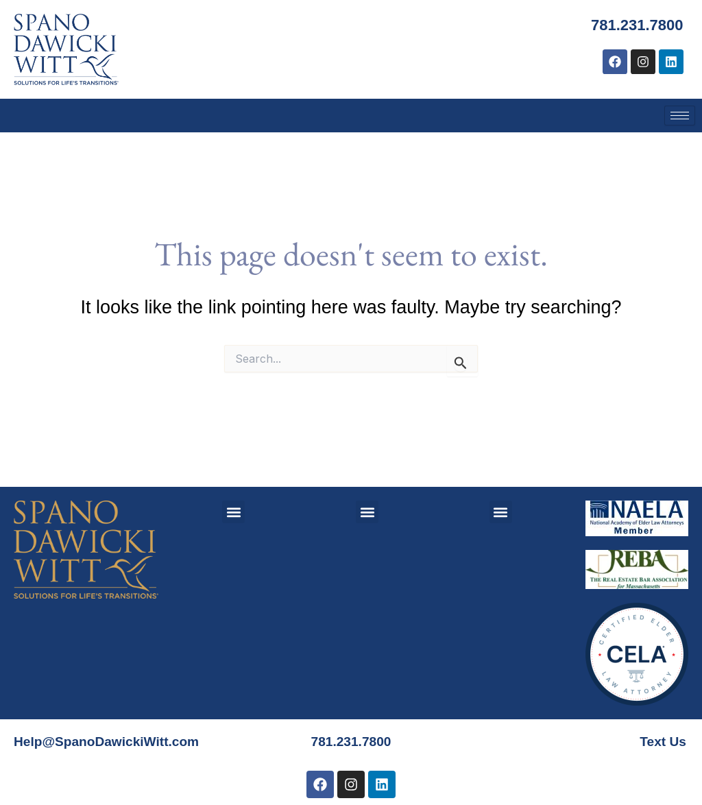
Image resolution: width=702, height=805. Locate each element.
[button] (233, 496)
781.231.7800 (633, 24)
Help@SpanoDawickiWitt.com (111, 725)
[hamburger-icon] (679, 115)
